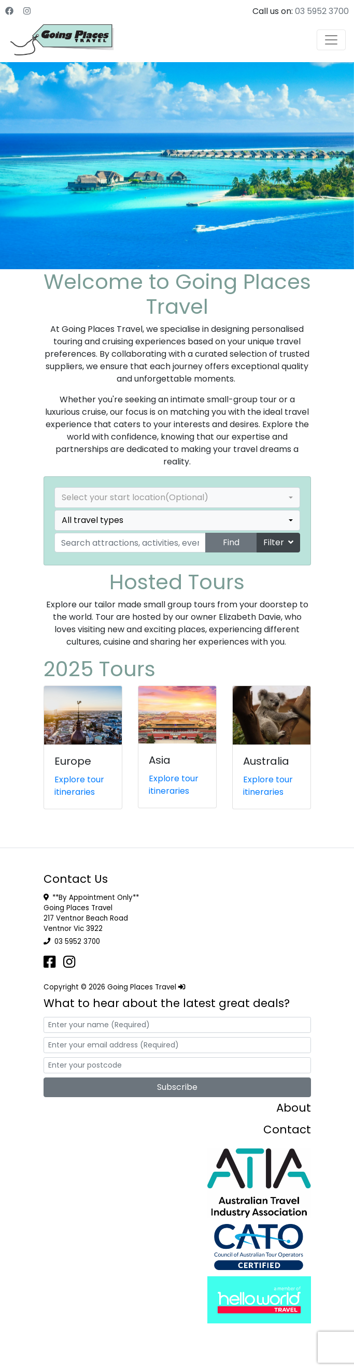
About (293, 1107)
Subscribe (177, 1087)
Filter (278, 542)
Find (231, 542)
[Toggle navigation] (331, 40)
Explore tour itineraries (79, 786)
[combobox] (177, 497)
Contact (287, 1129)
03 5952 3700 (322, 11)
